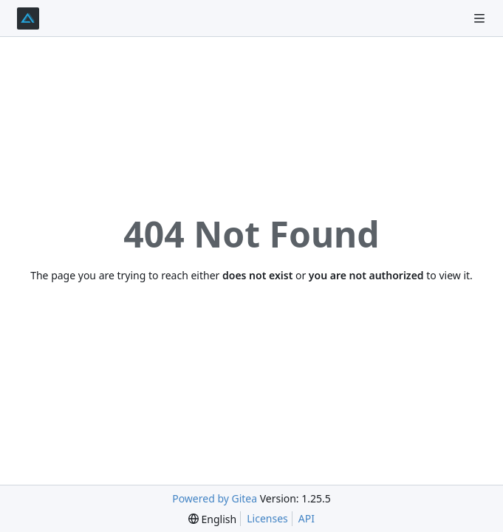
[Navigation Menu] (481, 18)
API (306, 518)
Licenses (267, 518)
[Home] (28, 18)
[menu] (212, 519)
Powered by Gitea (214, 498)
